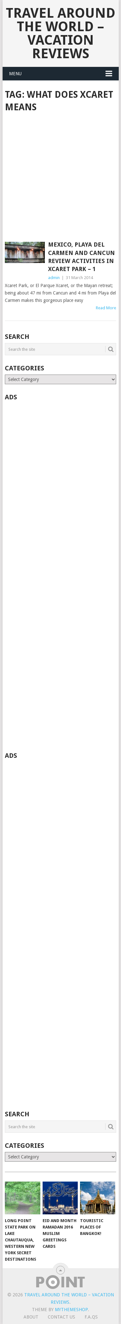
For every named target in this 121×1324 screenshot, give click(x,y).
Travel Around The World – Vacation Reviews (60, 33)
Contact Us (61, 1316)
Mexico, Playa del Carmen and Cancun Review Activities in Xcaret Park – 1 (81, 256)
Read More (106, 307)
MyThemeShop (71, 1309)
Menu (15, 73)
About (31, 1316)
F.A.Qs (91, 1316)
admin (54, 277)
